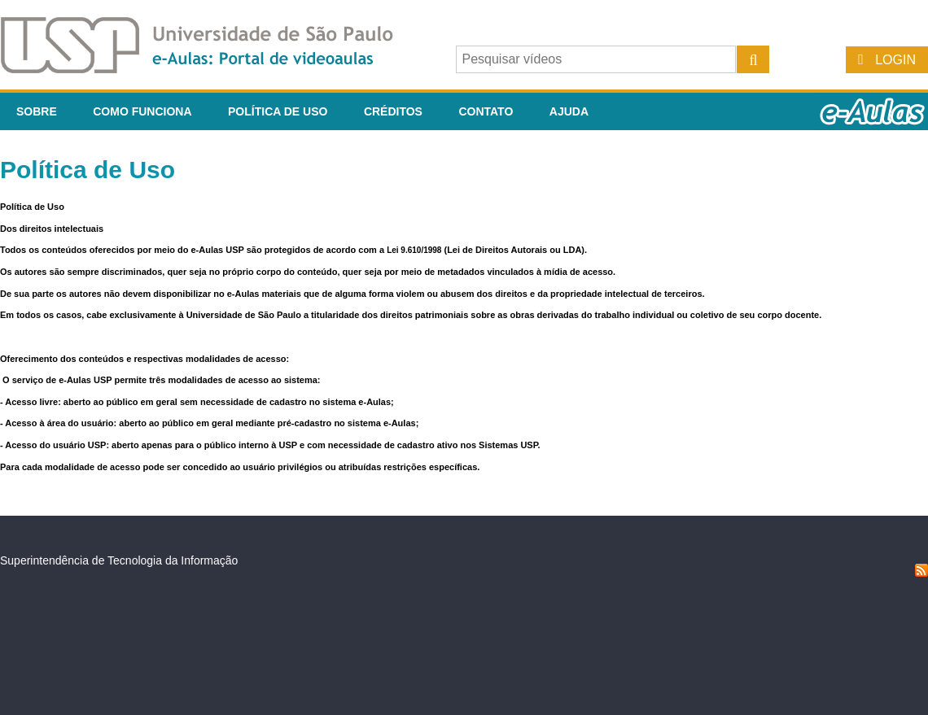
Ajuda (569, 111)
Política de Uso (277, 111)
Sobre (36, 111)
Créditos (393, 111)
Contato (485, 111)
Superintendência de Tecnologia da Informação (119, 560)
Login (895, 60)
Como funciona (142, 111)
